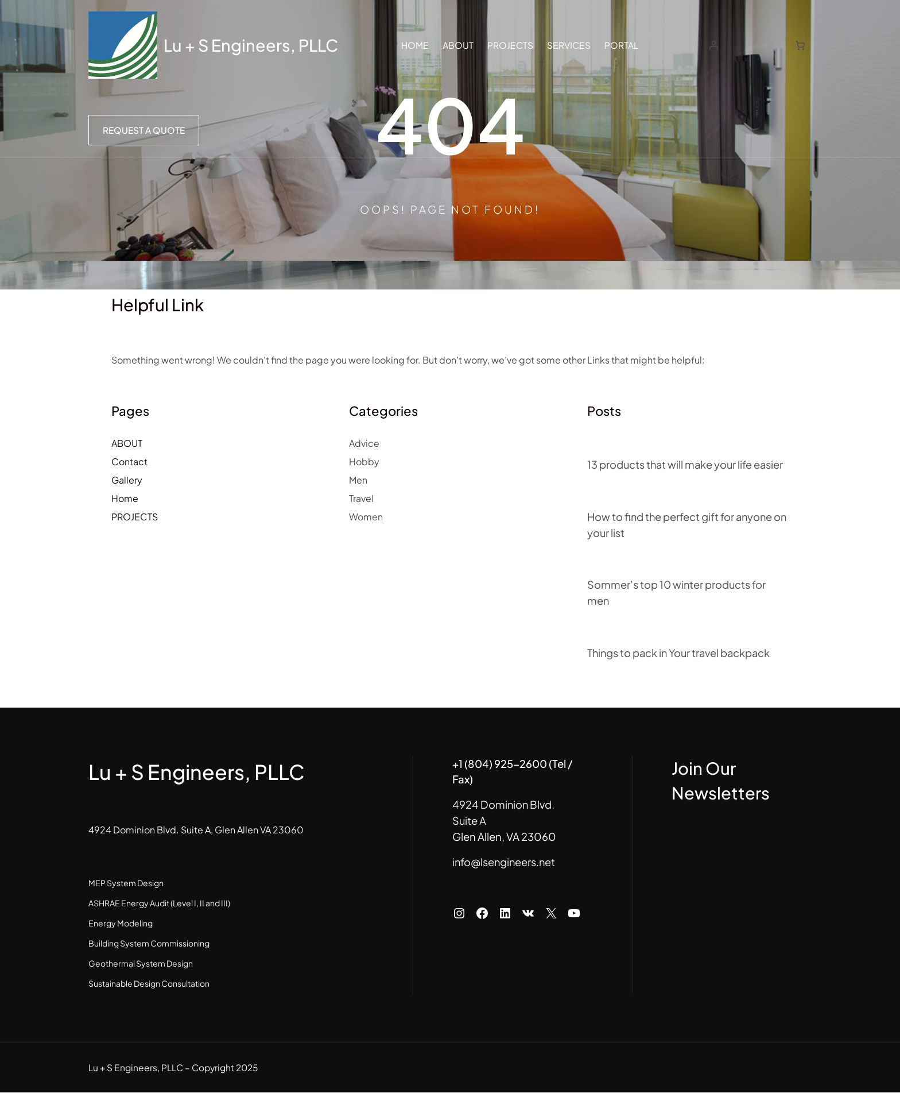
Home (124, 498)
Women (366, 517)
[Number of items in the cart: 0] (800, 45)
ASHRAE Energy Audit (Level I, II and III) (159, 903)
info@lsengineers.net (472, 846)
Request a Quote (144, 130)
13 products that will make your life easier (686, 464)
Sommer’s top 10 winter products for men (677, 593)
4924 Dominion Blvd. (472, 788)
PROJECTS (134, 517)
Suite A (437, 805)
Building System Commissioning (149, 943)
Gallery (126, 480)
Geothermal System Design (140, 964)
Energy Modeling (120, 923)
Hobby (364, 461)
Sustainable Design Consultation (149, 984)
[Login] (715, 45)
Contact (129, 461)
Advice (364, 443)
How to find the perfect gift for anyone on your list (681, 524)
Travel (361, 498)
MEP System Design (126, 883)
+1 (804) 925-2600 (468, 763)
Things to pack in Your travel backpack (681, 652)
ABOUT (126, 443)
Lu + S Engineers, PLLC (253, 44)
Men (358, 480)
